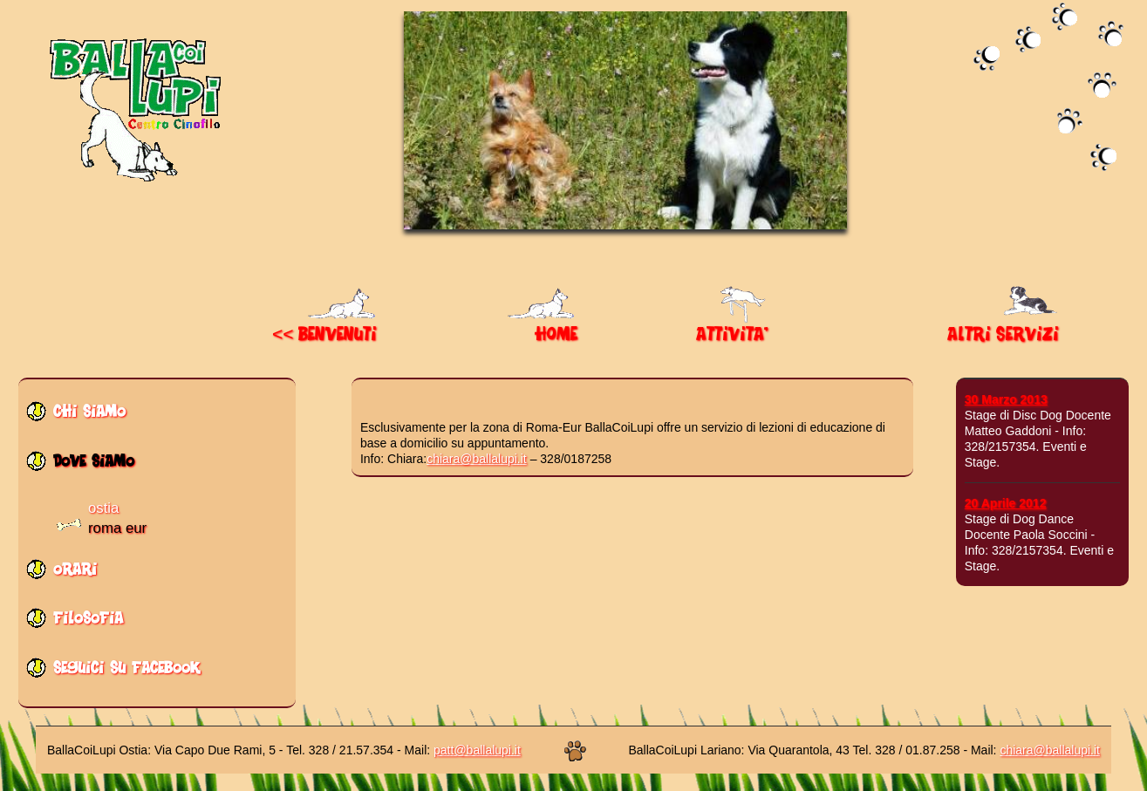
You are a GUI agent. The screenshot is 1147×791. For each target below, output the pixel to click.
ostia (103, 508)
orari (75, 574)
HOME (541, 328)
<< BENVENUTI (326, 328)
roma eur (117, 528)
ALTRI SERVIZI (1004, 328)
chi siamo (89, 416)
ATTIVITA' (732, 328)
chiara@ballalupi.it (477, 459)
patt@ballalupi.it (477, 750)
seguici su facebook (126, 672)
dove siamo (93, 466)
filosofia (88, 623)
